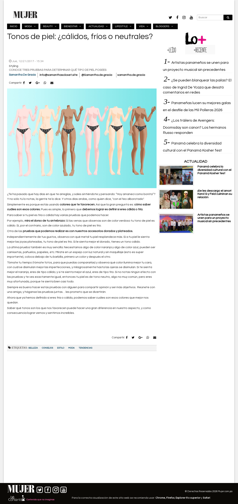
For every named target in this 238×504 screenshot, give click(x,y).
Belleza (33, 348)
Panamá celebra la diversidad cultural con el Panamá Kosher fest (214, 170)
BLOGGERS (162, 26)
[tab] (172, 49)
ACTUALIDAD (96, 26)
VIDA (141, 26)
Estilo (60, 348)
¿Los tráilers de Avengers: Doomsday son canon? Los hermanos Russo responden (194, 127)
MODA (28, 26)
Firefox (170, 498)
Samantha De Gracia (22, 74)
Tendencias (85, 348)
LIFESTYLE (121, 26)
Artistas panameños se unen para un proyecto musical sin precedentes (214, 218)
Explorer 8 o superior (188, 498)
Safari (206, 498)
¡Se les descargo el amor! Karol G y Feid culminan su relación (214, 194)
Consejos (47, 348)
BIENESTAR (71, 26)
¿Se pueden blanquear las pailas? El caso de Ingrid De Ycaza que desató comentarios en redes (197, 86)
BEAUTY (48, 26)
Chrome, (160, 498)
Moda (71, 348)
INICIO (13, 26)
